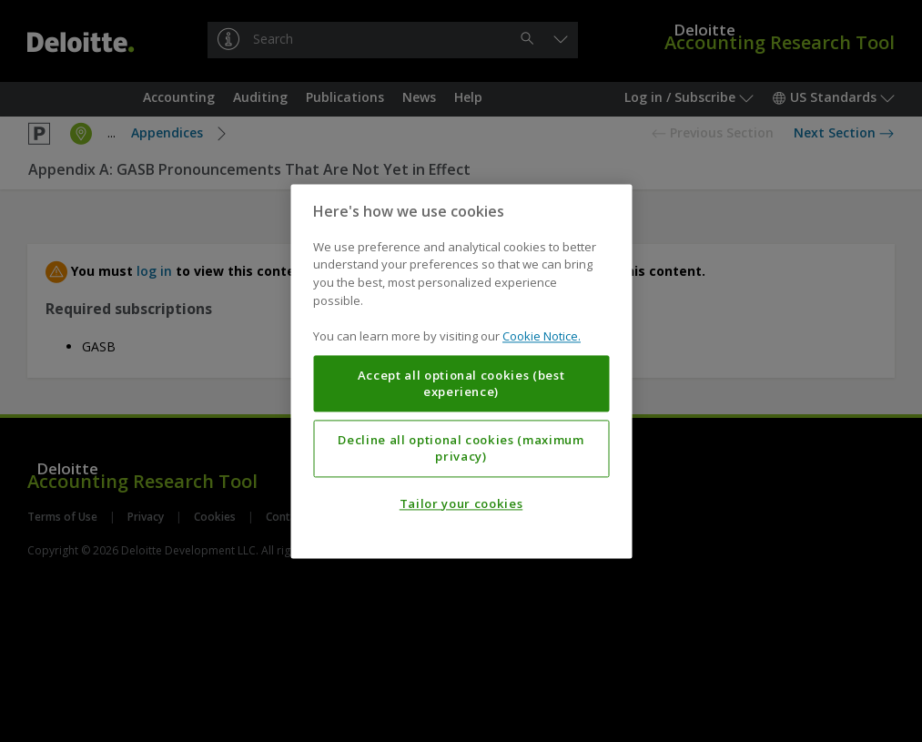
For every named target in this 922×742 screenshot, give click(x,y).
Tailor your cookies (461, 503)
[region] (461, 371)
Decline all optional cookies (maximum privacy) (460, 448)
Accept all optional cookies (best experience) (461, 383)
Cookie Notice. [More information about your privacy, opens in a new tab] (541, 336)
